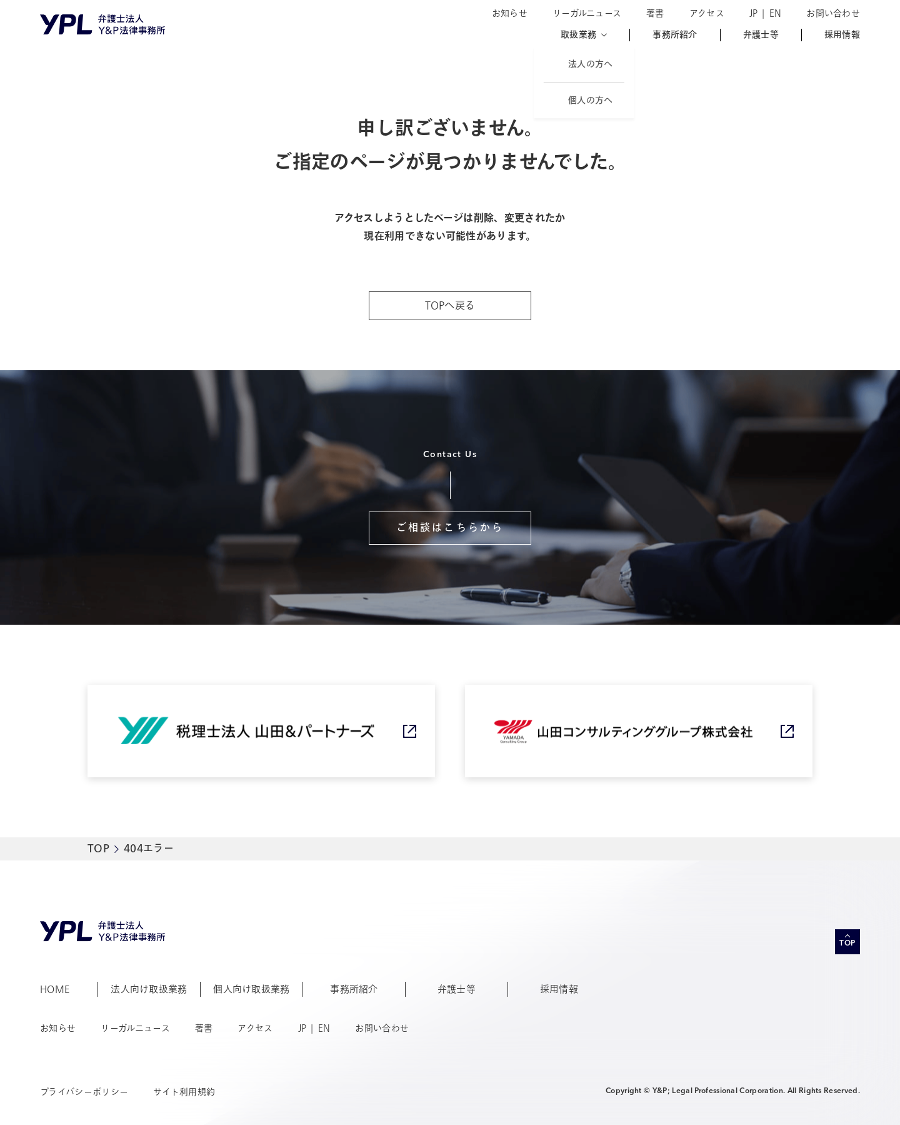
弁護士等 (761, 35)
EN (775, 13)
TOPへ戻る (450, 305)
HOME (54, 989)
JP (753, 13)
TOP (98, 848)
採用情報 (842, 35)
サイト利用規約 (184, 1092)
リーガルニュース (586, 13)
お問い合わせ (833, 13)
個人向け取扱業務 (251, 989)
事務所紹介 (674, 35)
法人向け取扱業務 (149, 989)
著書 (655, 13)
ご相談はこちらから (450, 527)
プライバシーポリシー (84, 1092)
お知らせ (510, 13)
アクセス (706, 13)
